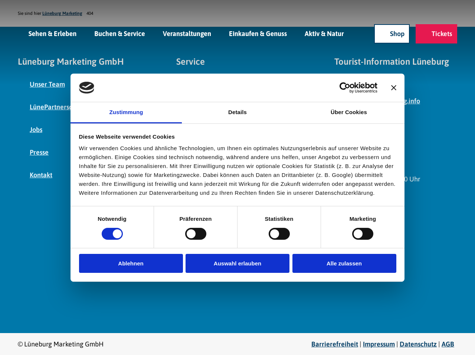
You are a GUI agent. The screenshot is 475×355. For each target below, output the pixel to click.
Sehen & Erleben (53, 34)
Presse (39, 152)
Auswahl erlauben (237, 263)
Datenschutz (418, 344)
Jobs (36, 129)
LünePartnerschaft (57, 107)
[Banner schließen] (393, 87)
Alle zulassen (344, 263)
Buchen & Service (119, 34)
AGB (448, 344)
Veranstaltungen (187, 34)
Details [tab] (237, 112)
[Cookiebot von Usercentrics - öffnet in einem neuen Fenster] (344, 87)
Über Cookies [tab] (349, 112)
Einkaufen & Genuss (258, 34)
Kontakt (41, 175)
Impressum (379, 344)
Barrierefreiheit (334, 344)
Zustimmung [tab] (126, 112)
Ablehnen (130, 263)
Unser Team (47, 84)
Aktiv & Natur (324, 34)
